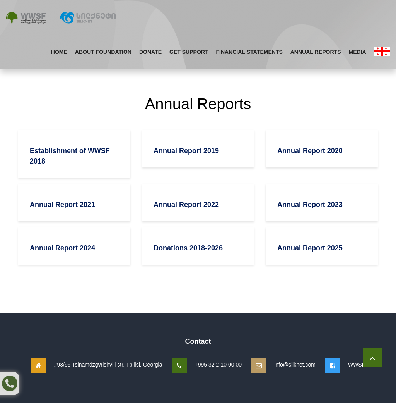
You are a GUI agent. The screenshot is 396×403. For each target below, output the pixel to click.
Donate (150, 51)
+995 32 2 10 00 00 (218, 364)
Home (59, 51)
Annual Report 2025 (310, 247)
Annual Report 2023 (310, 204)
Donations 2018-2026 (188, 247)
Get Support (188, 51)
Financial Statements (249, 51)
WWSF (356, 364)
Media (357, 51)
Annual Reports (315, 51)
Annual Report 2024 (62, 247)
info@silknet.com (295, 364)
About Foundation (103, 51)
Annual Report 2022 (186, 204)
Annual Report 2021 (62, 204)
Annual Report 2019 (186, 150)
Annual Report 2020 (310, 150)
